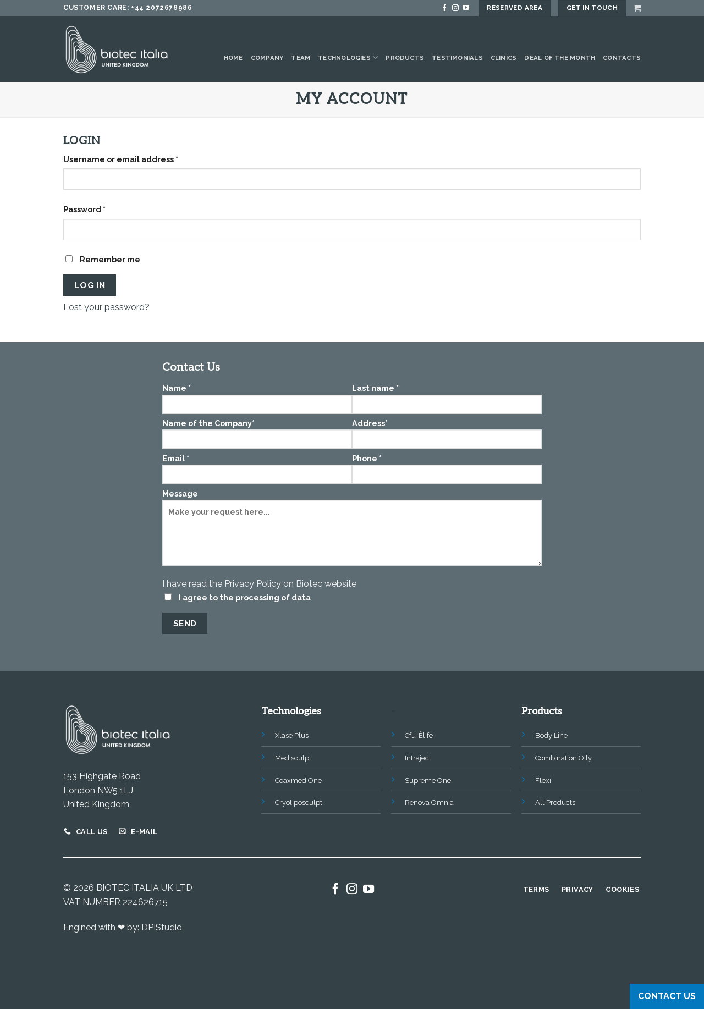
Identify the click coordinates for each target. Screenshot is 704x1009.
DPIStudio (161, 927)
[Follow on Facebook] (444, 8)
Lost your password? (106, 307)
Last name (447, 398)
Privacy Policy (252, 583)
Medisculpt (293, 758)
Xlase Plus (292, 735)
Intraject (418, 758)
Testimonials (457, 58)
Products (405, 58)
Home (233, 58)
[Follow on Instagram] (455, 8)
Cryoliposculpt (298, 802)
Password (84, 209)
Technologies (348, 57)
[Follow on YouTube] (466, 8)
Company (267, 58)
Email (257, 469)
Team (300, 58)
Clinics (504, 58)
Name (257, 398)
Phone (447, 469)
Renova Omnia (429, 802)
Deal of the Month (559, 58)
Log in (90, 285)
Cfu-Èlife (419, 735)
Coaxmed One (298, 780)
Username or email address (120, 159)
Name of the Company (257, 433)
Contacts (622, 58)
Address (447, 433)
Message (352, 531)
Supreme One (428, 780)
